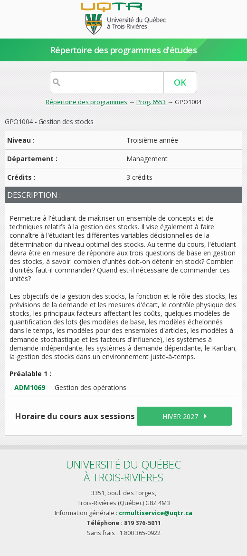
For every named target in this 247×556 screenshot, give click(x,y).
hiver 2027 (180, 416)
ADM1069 (29, 387)
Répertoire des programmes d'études (123, 50)
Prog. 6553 (151, 102)
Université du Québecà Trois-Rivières (123, 470)
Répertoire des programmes (86, 102)
